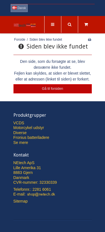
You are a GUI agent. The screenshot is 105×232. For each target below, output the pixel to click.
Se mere (20, 142)
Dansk (19, 8)
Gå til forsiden (52, 89)
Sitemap (20, 201)
